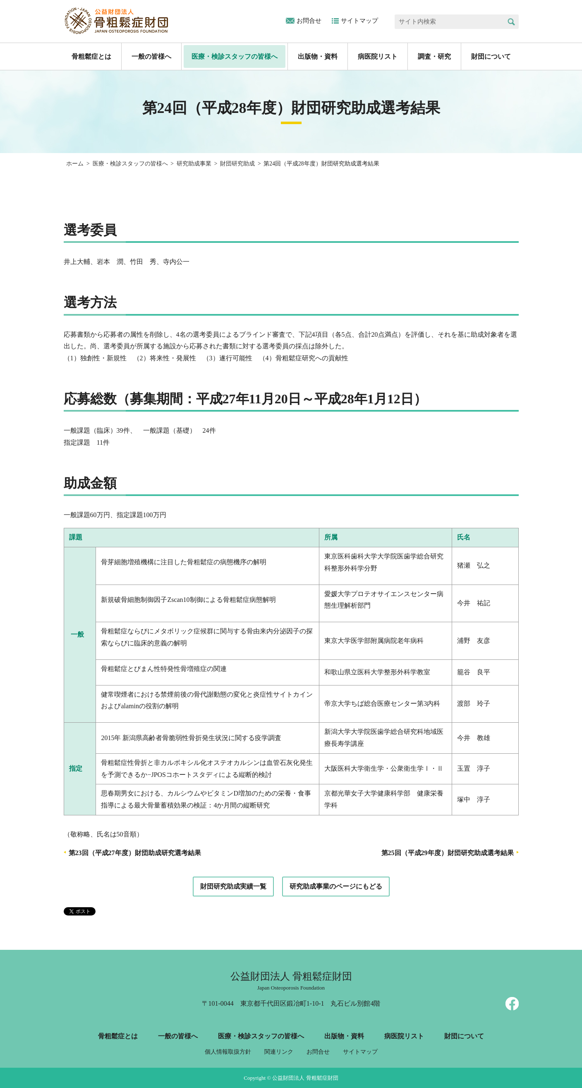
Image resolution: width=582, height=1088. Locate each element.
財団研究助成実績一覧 (233, 886)
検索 (511, 21)
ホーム (75, 164)
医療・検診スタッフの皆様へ (235, 56)
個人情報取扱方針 (228, 1052)
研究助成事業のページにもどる (336, 886)
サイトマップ (359, 20)
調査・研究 (434, 56)
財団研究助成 (237, 164)
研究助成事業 (194, 164)
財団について (491, 56)
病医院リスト (378, 56)
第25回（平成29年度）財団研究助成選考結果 (447, 852)
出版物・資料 (318, 56)
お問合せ (309, 20)
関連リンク (278, 1052)
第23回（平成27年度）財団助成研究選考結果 (135, 852)
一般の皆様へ (151, 56)
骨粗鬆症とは (91, 56)
